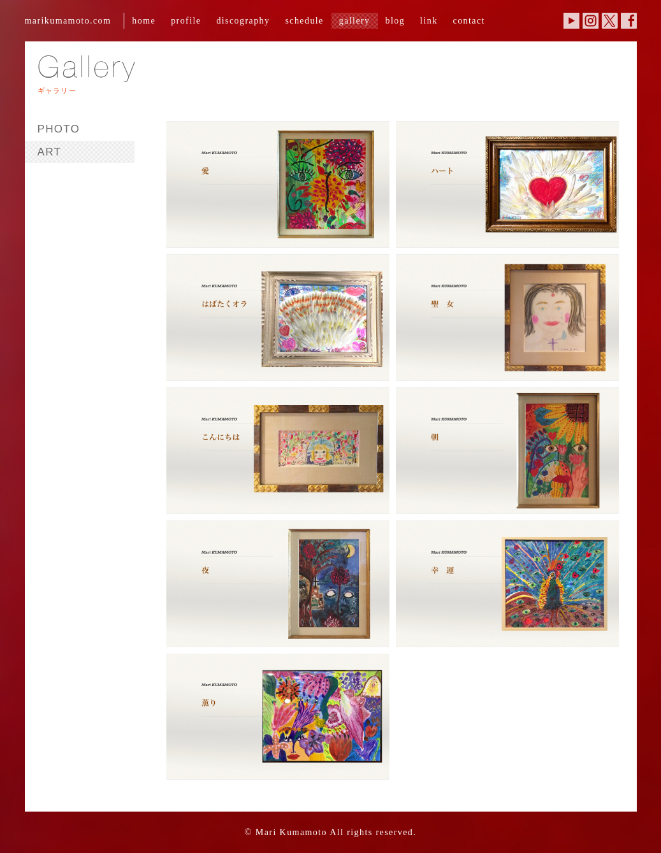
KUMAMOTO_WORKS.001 (274, 182)
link (428, 20)
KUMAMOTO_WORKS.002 (504, 182)
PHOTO (59, 129)
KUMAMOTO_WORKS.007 (274, 581)
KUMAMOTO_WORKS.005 (274, 448)
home (144, 20)
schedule (304, 20)
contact (469, 20)
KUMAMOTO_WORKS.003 (274, 315)
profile (186, 20)
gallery (354, 20)
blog (395, 20)
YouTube (571, 21)
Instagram (591, 21)
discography (243, 20)
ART (50, 152)
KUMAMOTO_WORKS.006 (504, 448)
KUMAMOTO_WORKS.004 (504, 315)
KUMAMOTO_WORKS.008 (504, 581)
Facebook (629, 21)
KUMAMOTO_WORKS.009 (274, 714)
